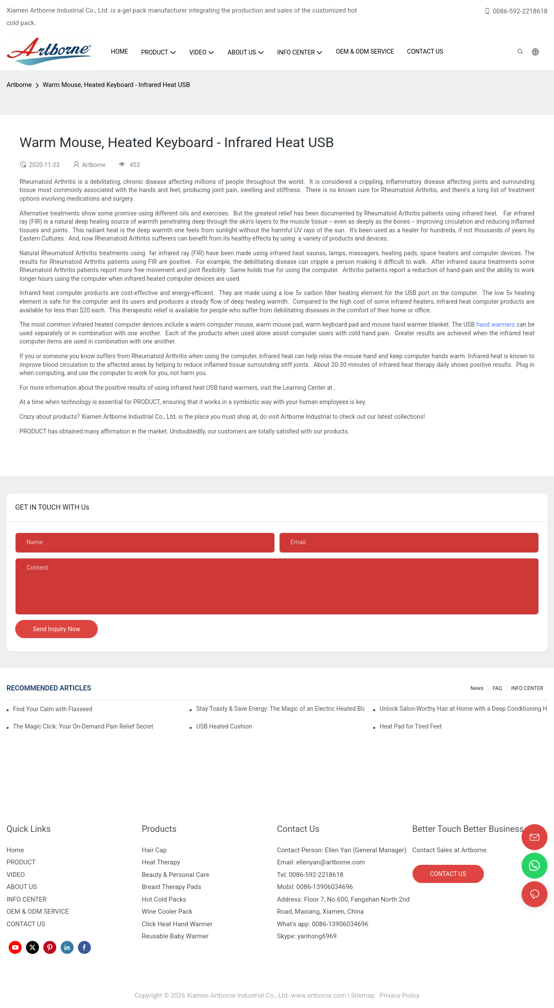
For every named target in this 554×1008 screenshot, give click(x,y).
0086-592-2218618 (516, 11)
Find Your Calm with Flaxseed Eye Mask (53, 709)
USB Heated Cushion (224, 726)
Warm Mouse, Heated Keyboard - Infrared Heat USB (116, 85)
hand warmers (496, 324)
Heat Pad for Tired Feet (411, 726)
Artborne (19, 85)
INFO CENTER (527, 688)
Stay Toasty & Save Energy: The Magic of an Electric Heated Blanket (280, 708)
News (476, 688)
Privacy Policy (398, 995)
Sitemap (364, 995)
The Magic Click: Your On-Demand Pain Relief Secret (83, 726)
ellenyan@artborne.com (330, 862)
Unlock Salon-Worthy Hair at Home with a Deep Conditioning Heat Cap (464, 708)
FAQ (497, 688)
